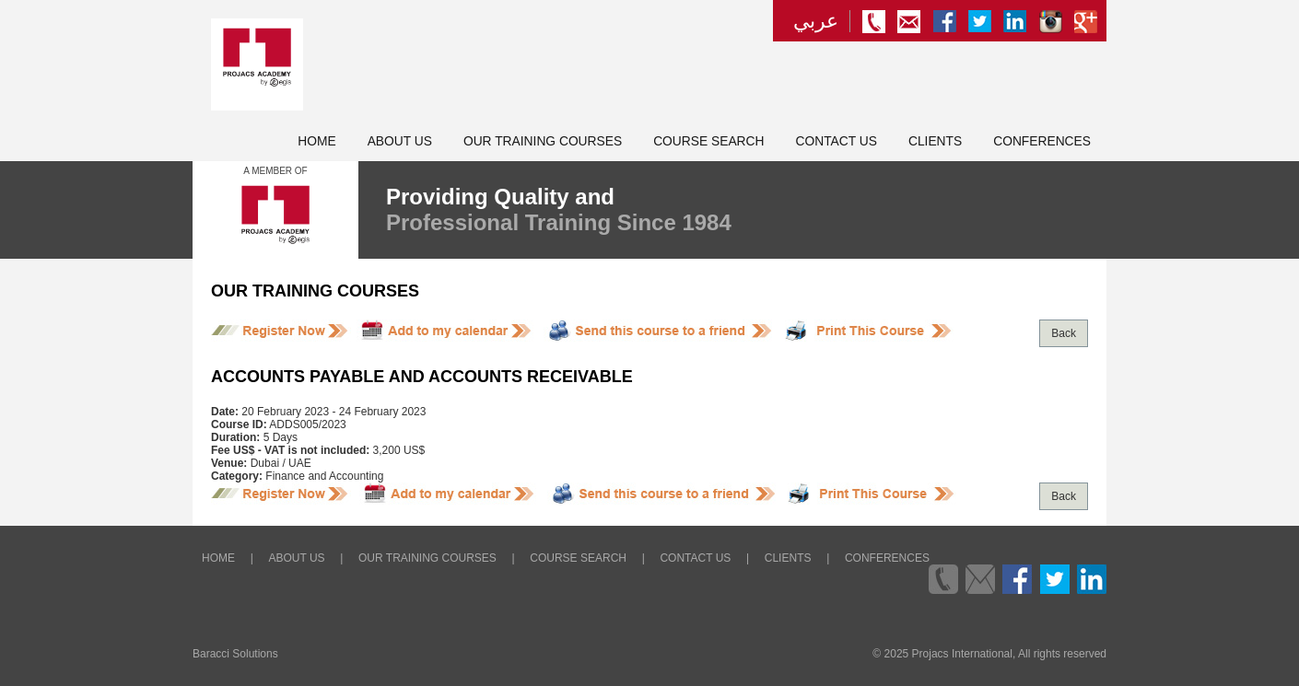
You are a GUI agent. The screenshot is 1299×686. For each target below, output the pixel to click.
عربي (815, 21)
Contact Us (836, 141)
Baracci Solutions (235, 653)
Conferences (1042, 141)
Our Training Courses (542, 141)
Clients (935, 141)
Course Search (708, 141)
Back (1063, 333)
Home (316, 141)
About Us (400, 141)
